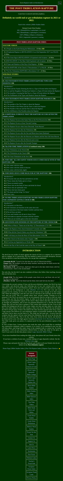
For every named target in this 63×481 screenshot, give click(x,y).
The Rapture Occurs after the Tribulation (20, 130)
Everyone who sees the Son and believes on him (22, 179)
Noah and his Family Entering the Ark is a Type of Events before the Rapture (32, 89)
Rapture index (28, 3)
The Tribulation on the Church (17, 153)
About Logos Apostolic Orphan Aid (31, 380)
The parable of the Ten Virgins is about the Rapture (23, 104)
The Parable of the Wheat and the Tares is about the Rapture (26, 106)
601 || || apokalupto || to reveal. (31, 30)
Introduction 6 (8, 176)
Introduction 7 (8, 203)
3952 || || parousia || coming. (31, 37)
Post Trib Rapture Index (33, 348)
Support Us (31, 441)
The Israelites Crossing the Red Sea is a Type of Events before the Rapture (31, 93)
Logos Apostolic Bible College (42, 332)
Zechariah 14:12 (41, 319)
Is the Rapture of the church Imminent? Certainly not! (25, 229)
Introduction (39, 3)
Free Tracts (31, 454)
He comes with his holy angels (17, 170)
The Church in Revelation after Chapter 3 (21, 239)
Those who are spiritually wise (17, 187)
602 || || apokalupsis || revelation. (31, 32)
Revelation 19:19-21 (53, 319)
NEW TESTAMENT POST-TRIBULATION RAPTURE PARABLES (28, 99)
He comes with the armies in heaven (18, 167)
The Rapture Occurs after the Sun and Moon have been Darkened (28, 133)
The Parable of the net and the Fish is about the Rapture (25, 109)
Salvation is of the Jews (14, 205)
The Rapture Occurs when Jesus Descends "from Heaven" (25, 126)
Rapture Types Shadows (50, 348)
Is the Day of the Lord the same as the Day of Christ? (25, 245)
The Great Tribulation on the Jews (18, 156)
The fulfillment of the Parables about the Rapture (23, 111)
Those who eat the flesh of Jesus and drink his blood (24, 185)
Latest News (31, 448)
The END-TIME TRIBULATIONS (17, 146)
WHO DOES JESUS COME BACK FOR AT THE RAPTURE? (26, 173)
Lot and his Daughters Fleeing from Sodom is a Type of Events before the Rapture (33, 91)
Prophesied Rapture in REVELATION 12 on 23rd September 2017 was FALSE (32, 52)
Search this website (24, 24)
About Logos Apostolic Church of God (31, 364)
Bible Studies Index (38, 24)
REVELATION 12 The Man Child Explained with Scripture (26, 61)
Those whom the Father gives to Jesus (19, 181)
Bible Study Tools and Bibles (31, 410)
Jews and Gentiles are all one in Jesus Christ (21, 214)
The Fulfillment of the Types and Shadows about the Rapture (26, 95)
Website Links (29, 341)
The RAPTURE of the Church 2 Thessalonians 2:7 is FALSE (26, 67)
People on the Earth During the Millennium (21, 49)
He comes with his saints (15, 165)
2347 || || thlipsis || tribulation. (31, 35)
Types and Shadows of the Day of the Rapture (22, 64)
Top (60, 3)
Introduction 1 (8, 86)
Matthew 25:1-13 (36, 290)
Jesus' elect (10, 194)
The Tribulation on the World (16, 150)
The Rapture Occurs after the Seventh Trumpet (22, 143)
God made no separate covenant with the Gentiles (23, 216)
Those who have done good (16, 190)
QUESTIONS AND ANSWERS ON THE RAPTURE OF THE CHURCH (30, 222)
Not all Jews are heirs (14, 212)
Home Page (6, 348)
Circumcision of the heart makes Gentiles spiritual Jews (25, 210)
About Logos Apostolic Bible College (31, 372)
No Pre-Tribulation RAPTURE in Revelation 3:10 (23, 71)
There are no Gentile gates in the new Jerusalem (22, 219)
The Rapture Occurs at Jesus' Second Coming (21, 123)
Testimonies (31, 451)
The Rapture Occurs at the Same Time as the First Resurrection (27, 120)
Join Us (31, 444)
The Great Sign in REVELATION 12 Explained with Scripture (27, 57)
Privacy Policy (31, 478)
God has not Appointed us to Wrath (19, 242)
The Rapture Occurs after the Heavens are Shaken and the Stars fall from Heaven (33, 136)
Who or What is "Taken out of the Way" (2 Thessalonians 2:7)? (28, 225)
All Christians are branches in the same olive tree (23, 207)
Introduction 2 (8, 102)
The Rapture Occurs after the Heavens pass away (23, 140)
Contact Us (31, 438)
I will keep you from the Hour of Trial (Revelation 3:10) (26, 235)
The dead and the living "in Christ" (18, 192)
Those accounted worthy (15, 183)
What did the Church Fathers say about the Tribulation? (26, 232)
